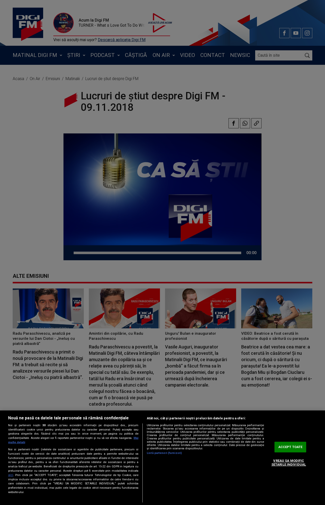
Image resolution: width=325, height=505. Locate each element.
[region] (162, 457)
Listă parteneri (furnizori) (164, 453)
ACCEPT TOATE (290, 447)
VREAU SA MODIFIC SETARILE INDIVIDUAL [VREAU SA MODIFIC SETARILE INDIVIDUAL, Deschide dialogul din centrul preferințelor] (288, 463)
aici (10, 475)
